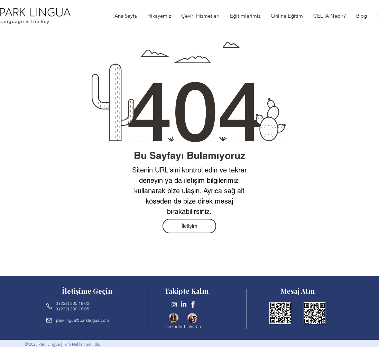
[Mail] (49, 320)
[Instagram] (174, 304)
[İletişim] (189, 226)
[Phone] (49, 306)
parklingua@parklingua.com (82, 320)
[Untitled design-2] (193, 304)
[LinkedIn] (183, 304)
